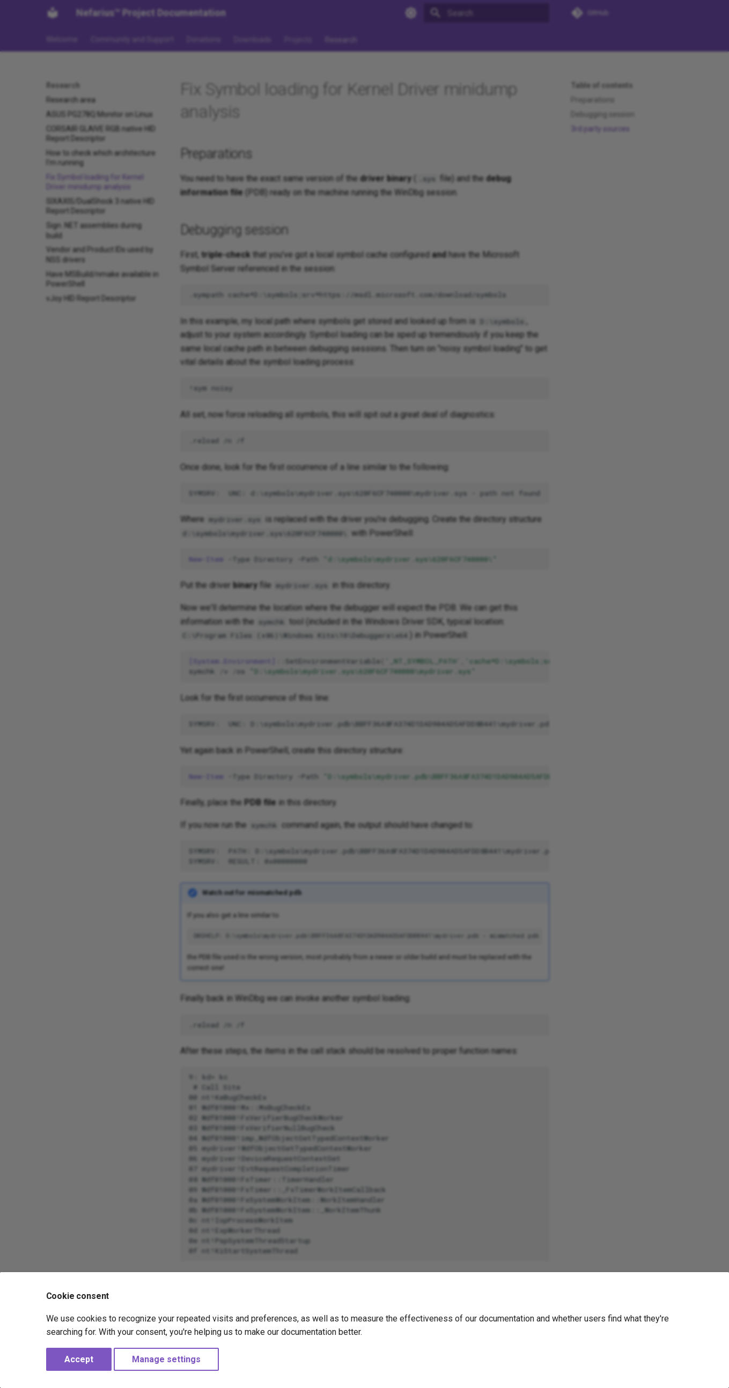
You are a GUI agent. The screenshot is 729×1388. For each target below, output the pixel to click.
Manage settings (166, 1359)
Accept (78, 1359)
